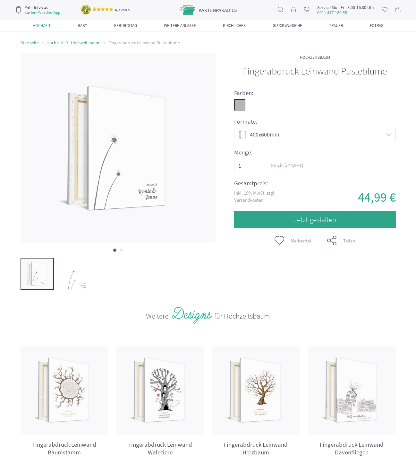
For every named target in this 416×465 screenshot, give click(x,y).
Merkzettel (293, 240)
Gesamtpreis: (251, 183)
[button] (114, 250)
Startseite (30, 43)
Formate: (245, 121)
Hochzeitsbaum (86, 43)
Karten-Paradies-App (42, 12)
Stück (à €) (287, 165)
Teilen (341, 240)
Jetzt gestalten (314, 219)
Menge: (243, 152)
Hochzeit (55, 43)
